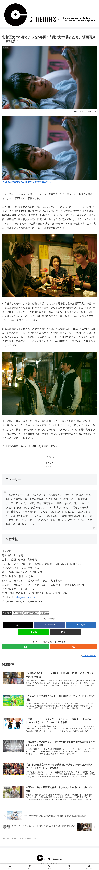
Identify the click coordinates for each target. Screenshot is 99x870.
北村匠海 (18, 614)
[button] (65, 633)
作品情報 (48, 467)
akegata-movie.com (26, 598)
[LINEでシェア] (33, 633)
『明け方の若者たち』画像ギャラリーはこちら (26, 182)
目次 (45, 457)
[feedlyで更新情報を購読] (25, 647)
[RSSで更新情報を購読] (73, 647)
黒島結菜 (45, 614)
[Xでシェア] (18, 626)
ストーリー (49, 463)
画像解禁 (7, 614)
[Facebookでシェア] (49, 626)
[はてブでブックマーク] (81, 626)
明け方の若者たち (31, 614)
